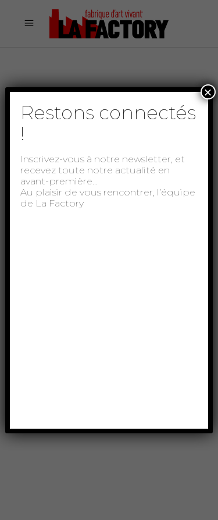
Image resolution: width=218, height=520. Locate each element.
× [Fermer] (208, 91)
